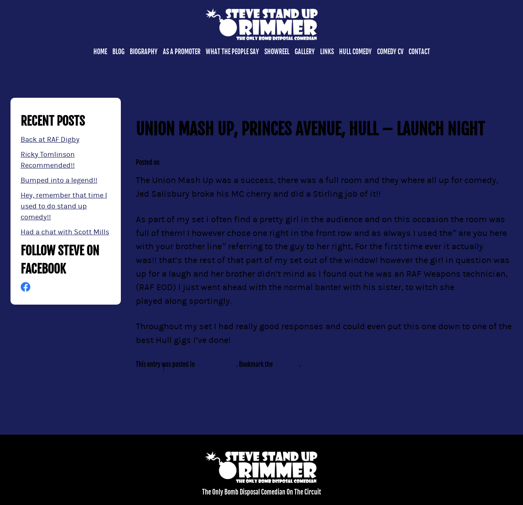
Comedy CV (390, 52)
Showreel (276, 52)
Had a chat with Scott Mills (65, 232)
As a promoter (181, 52)
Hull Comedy (355, 52)
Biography (144, 52)
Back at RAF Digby (50, 139)
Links (327, 52)
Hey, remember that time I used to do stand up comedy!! (64, 206)
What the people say (232, 52)
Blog (118, 52)
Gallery (305, 52)
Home (100, 52)
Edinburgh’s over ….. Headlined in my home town (200, 103)
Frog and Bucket (159, 112)
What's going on (216, 364)
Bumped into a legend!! (59, 180)
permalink (286, 364)
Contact (419, 52)
